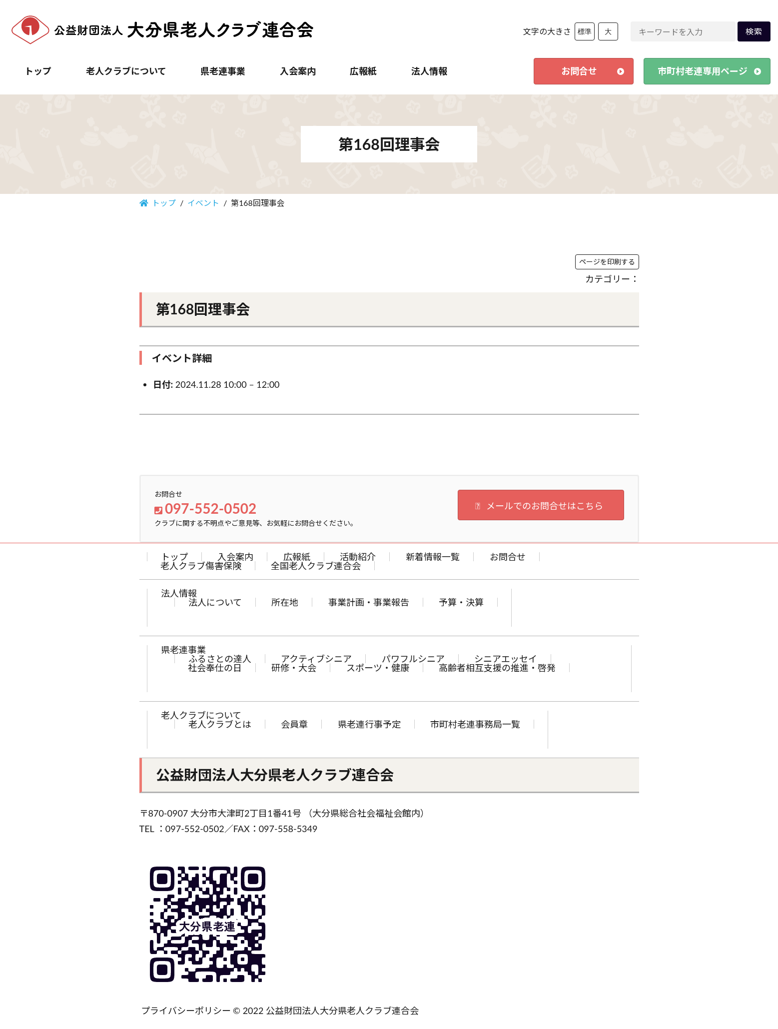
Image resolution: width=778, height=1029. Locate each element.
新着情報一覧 (433, 556)
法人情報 (179, 593)
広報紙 (296, 556)
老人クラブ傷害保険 (200, 565)
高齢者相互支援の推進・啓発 (497, 667)
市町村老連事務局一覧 (475, 724)
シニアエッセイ (505, 658)
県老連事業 (183, 649)
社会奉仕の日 (215, 667)
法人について (215, 602)
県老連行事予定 (369, 724)
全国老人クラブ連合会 (316, 565)
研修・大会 (293, 667)
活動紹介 (358, 556)
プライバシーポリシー (186, 1010)
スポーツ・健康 (377, 667)
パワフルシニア (413, 658)
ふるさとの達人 (219, 658)
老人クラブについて (201, 715)
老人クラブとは (219, 724)
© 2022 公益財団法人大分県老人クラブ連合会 (326, 1010)
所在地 (284, 602)
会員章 (294, 724)
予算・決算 (461, 602)
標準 (585, 31)
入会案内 (235, 556)
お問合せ (508, 556)
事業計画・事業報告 (368, 602)
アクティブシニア (316, 658)
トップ (174, 556)
